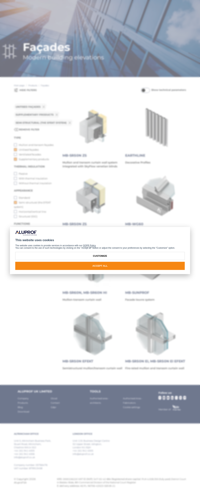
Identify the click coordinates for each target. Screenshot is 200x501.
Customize (100, 256)
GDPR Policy (89, 245)
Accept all (100, 265)
